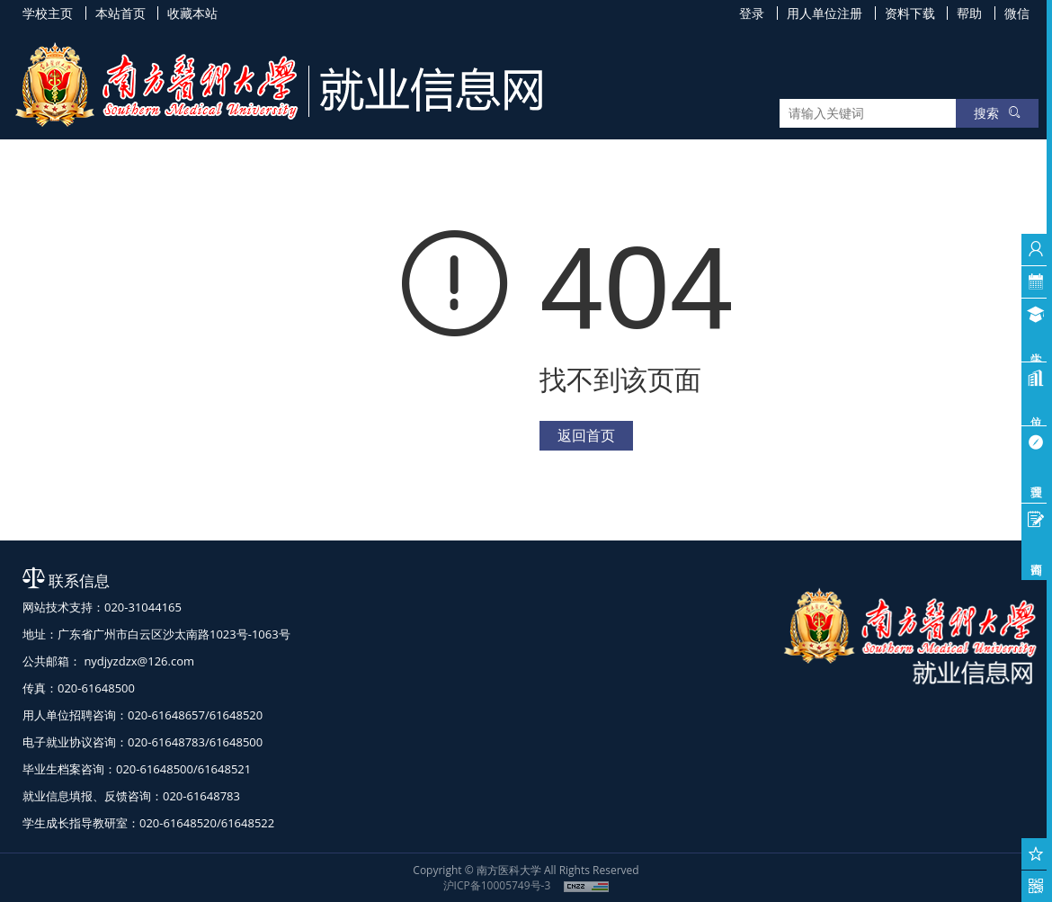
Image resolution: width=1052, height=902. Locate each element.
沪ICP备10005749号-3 (497, 885)
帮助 (969, 13)
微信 (1017, 13)
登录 (751, 13)
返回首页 (586, 435)
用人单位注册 (824, 13)
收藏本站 (192, 13)
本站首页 (120, 13)
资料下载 (910, 13)
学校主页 (47, 13)
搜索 (997, 112)
